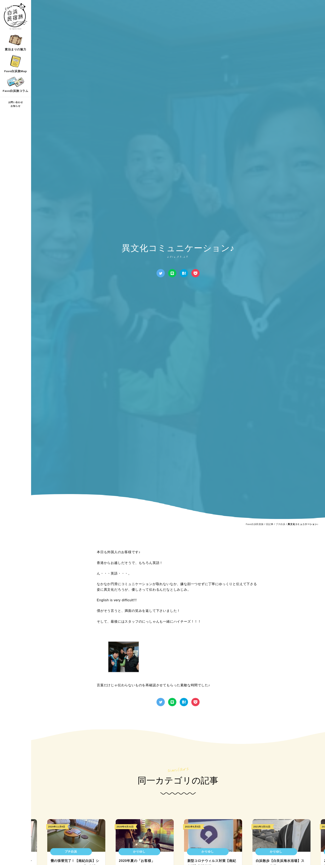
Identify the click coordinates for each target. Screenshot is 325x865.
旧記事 (269, 524)
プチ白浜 (280, 524)
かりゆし (139, 851)
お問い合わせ (15, 102)
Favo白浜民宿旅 (255, 524)
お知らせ (15, 106)
